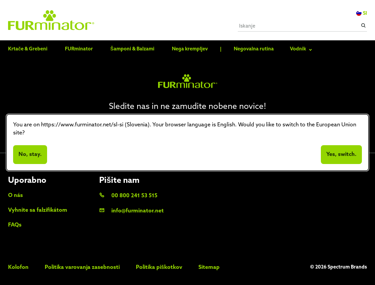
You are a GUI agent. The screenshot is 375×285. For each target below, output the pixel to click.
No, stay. (30, 154)
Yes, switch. (341, 154)
